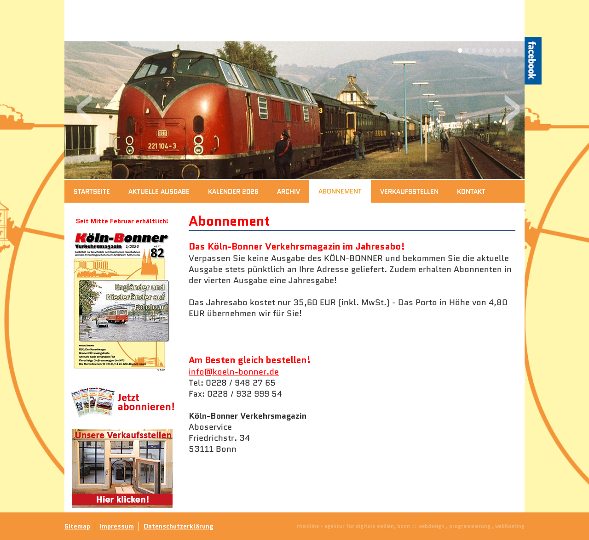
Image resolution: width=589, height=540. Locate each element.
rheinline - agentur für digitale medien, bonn (353, 526)
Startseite (92, 191)
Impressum (117, 526)
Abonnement (340, 191)
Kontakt (471, 191)
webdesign (431, 526)
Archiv (288, 191)
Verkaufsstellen (409, 191)
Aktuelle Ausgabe (159, 191)
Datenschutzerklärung (179, 526)
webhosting (510, 526)
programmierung (470, 526)
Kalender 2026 (233, 191)
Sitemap (77, 526)
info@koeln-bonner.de (234, 372)
